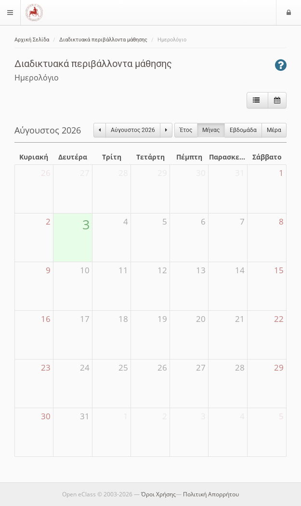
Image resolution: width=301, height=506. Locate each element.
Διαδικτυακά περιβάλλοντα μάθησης (103, 40)
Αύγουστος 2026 (133, 130)
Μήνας (211, 130)
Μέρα (274, 130)
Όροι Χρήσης (158, 494)
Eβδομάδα (243, 130)
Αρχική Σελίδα (31, 40)
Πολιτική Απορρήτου (211, 494)
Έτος (186, 130)
